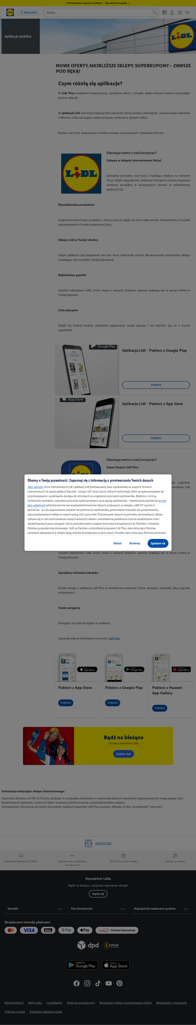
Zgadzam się (158, 543)
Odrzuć (117, 543)
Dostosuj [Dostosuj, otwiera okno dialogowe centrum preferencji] (134, 543)
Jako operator (36, 487)
